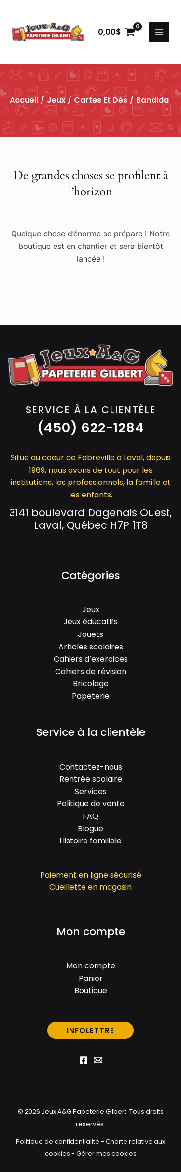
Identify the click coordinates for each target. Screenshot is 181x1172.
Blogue (90, 828)
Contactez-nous (90, 766)
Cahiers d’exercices (91, 658)
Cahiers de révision (90, 671)
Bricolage (91, 683)
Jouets (90, 634)
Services (91, 791)
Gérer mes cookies (106, 1153)
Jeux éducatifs (90, 621)
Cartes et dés (100, 100)
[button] (90, 428)
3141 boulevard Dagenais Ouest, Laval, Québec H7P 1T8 (90, 519)
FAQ (90, 816)
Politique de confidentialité (57, 1141)
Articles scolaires (90, 646)
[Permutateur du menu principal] (159, 32)
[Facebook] (83, 1060)
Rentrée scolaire (90, 779)
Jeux (56, 100)
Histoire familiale (90, 840)
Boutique (90, 990)
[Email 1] (98, 1060)
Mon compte (90, 965)
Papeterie (91, 696)
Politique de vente (91, 803)
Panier (91, 978)
